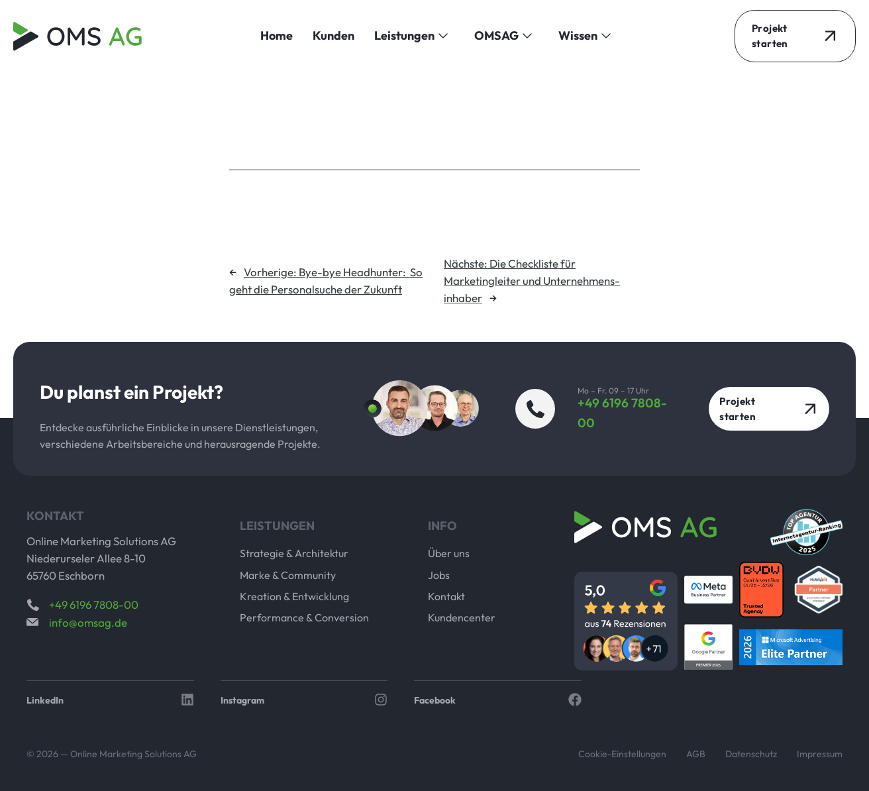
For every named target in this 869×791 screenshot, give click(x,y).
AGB (695, 754)
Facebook (435, 700)
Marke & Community (288, 575)
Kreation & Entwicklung (294, 596)
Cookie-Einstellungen (622, 754)
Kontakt (446, 596)
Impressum (820, 754)
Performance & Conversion (304, 617)
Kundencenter (461, 617)
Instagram (242, 700)
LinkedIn (45, 700)
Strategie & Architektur (294, 553)
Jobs (439, 575)
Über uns (449, 553)
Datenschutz (751, 754)
